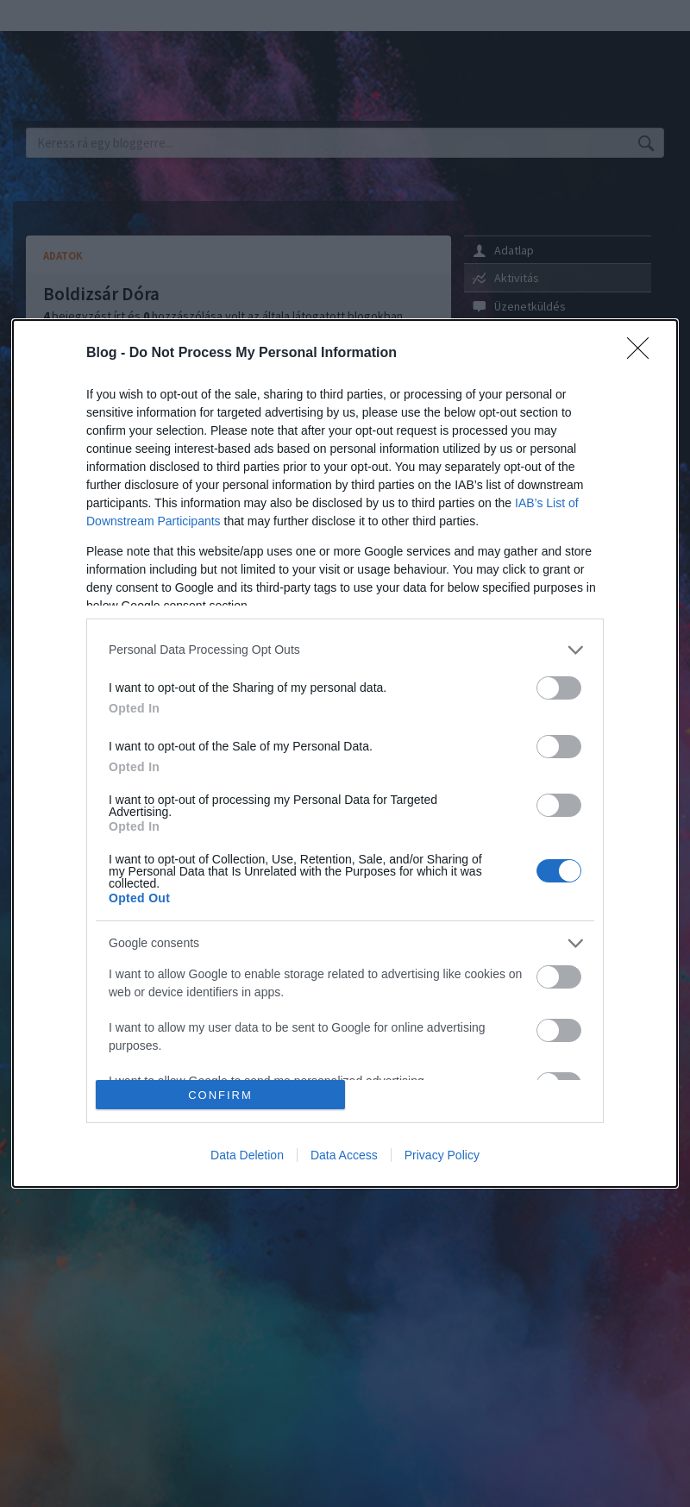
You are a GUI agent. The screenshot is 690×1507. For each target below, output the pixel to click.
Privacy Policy (442, 1155)
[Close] (643, 353)
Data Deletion (247, 1155)
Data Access (344, 1155)
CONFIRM (220, 1095)
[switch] (558, 688)
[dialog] (345, 753)
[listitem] (345, 650)
